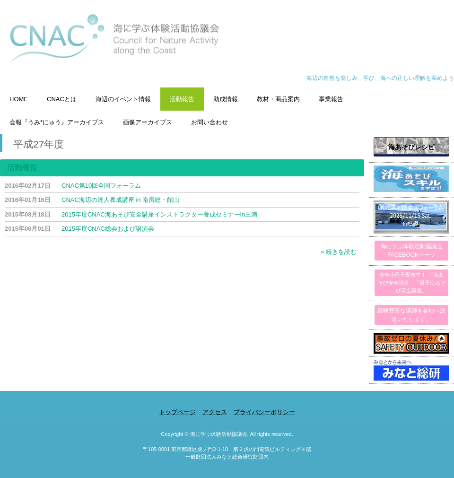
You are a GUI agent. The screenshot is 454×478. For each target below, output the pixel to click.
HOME (18, 99)
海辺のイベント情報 (123, 99)
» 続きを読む (339, 251)
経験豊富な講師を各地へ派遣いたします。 (411, 314)
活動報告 (182, 99)
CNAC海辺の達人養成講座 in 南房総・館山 (120, 199)
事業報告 (331, 99)
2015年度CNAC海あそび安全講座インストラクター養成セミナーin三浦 (159, 214)
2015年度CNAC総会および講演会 (107, 228)
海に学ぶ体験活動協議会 (227, 43)
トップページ (177, 412)
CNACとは (62, 99)
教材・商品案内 (278, 99)
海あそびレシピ (411, 147)
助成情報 (225, 99)
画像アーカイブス (147, 122)
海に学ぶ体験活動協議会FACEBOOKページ (411, 250)
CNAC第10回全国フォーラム (101, 185)
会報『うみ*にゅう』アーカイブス (56, 122)
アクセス (214, 412)
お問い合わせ (209, 122)
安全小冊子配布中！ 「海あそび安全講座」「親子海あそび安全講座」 (411, 282)
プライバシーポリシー (264, 412)
